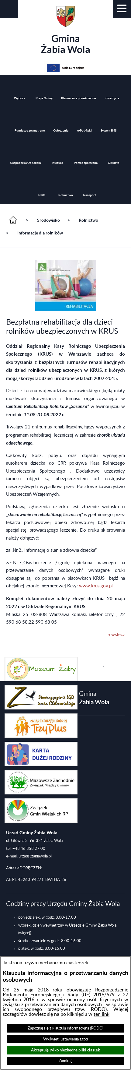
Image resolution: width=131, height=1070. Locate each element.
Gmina (65, 30)
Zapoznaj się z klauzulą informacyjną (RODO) (65, 1028)
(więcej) (24, 933)
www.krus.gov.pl (96, 586)
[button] (122, 9)
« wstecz (116, 634)
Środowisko (48, 220)
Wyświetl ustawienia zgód (65, 1039)
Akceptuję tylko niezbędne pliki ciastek (65, 1050)
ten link (101, 1014)
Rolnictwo (88, 220)
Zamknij (65, 1061)
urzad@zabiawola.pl (35, 856)
